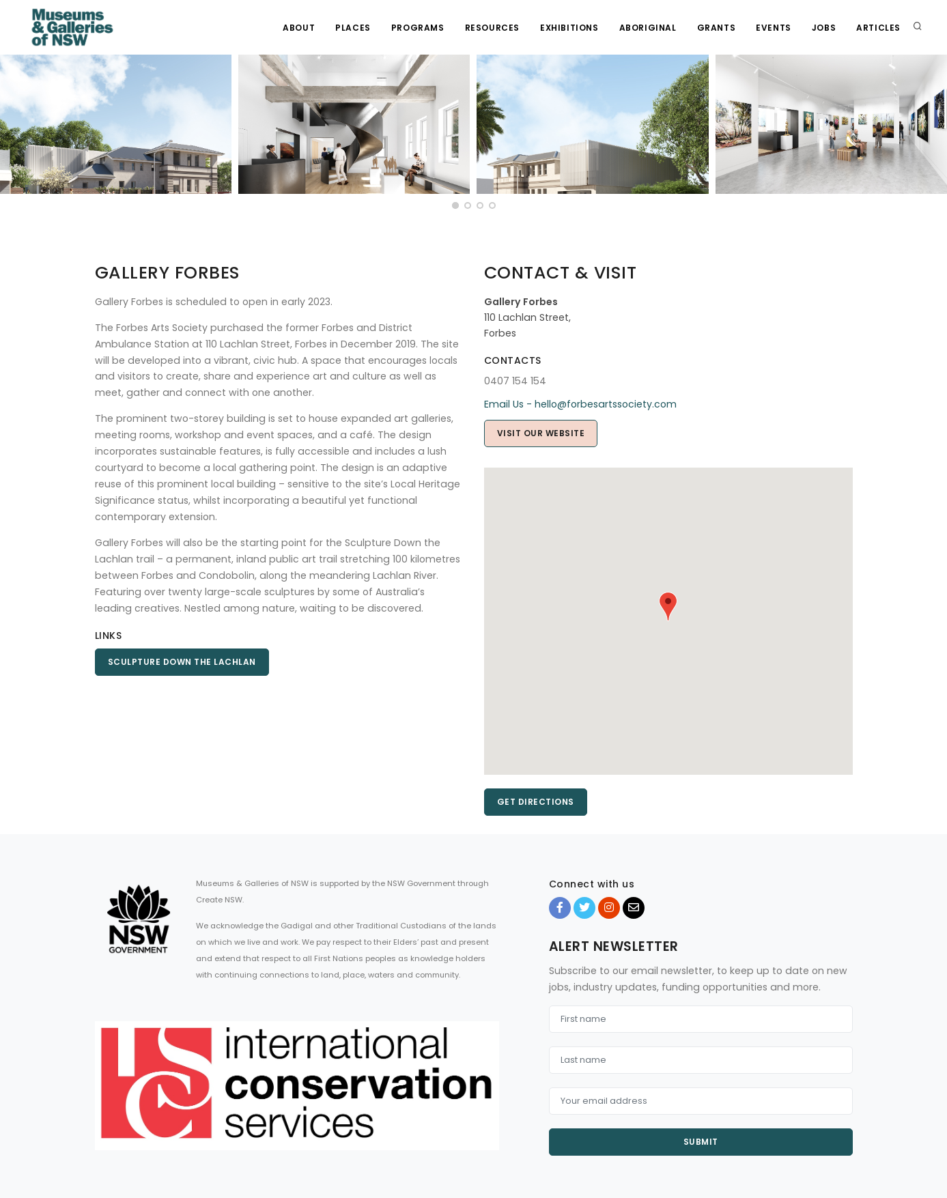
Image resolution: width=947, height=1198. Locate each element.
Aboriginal (648, 27)
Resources (492, 27)
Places (353, 27)
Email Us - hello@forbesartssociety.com (580, 404)
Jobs (824, 27)
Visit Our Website (541, 433)
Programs (417, 27)
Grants (716, 27)
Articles (878, 27)
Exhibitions (569, 27)
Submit (700, 1141)
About (299, 27)
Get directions (535, 802)
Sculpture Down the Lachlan (182, 662)
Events (773, 27)
